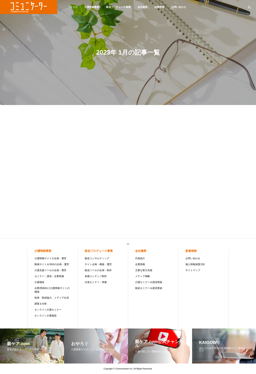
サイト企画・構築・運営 (98, 264)
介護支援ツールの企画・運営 (50, 270)
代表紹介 (140, 258)
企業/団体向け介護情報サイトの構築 (52, 290)
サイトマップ (192, 270)
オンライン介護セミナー (47, 309)
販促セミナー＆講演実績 (148, 288)
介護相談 (39, 282)
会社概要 (142, 7)
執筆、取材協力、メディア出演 (51, 297)
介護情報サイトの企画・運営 (50, 258)
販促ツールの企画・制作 (98, 270)
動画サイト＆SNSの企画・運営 (51, 264)
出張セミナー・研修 (96, 282)
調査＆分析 (40, 303)
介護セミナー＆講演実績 (148, 282)
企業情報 (140, 264)
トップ (73, 7)
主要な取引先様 (143, 270)
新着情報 (159, 7)
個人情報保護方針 (195, 264)
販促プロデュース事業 (118, 7)
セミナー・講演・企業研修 (49, 276)
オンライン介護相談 (45, 315)
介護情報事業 (91, 7)
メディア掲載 (142, 276)
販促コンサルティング (97, 258)
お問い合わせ (178, 7)
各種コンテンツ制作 (96, 276)
